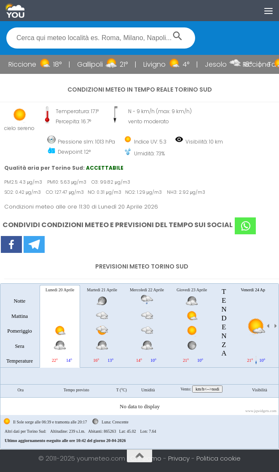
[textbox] (100, 38)
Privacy (179, 458)
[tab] (19, 326)
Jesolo (220, 64)
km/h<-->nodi (207, 389)
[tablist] (139, 366)
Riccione (26, 64)
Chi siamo (146, 458)
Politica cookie (218, 458)
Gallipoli (94, 64)
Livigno (159, 64)
